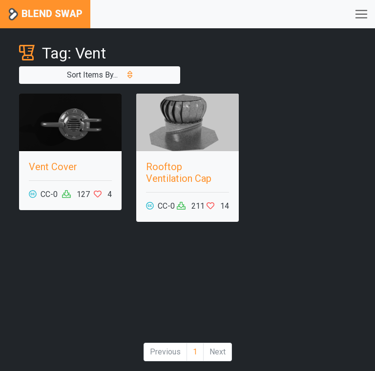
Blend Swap (45, 14)
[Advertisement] (70, 286)
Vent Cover (53, 167)
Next (217, 351)
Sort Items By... (99, 74)
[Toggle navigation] (361, 14)
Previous (165, 351)
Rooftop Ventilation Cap (178, 172)
